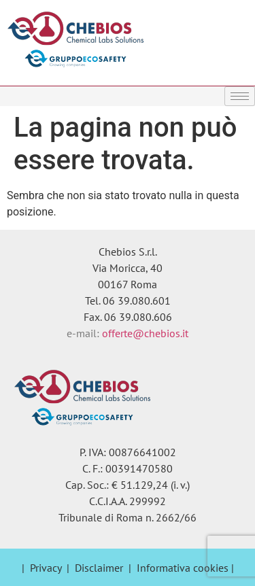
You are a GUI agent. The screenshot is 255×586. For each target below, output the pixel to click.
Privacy (45, 567)
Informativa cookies (182, 567)
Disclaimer (99, 567)
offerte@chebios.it (145, 333)
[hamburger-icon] (239, 96)
